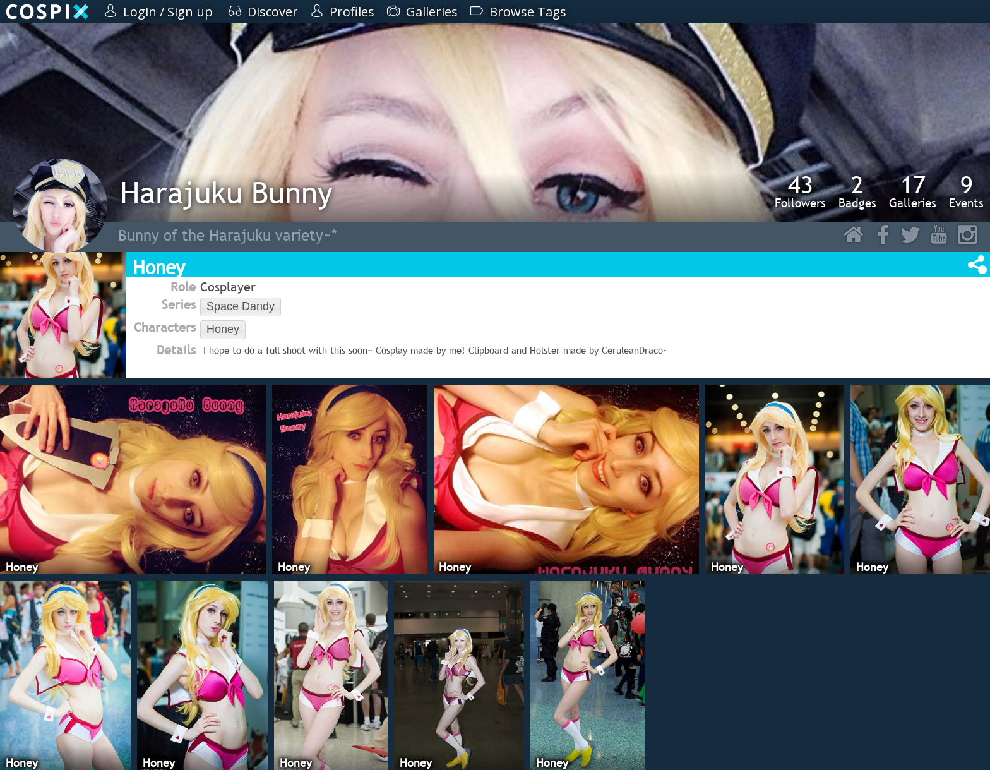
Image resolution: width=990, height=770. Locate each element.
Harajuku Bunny (226, 192)
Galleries (912, 191)
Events (966, 191)
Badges (857, 191)
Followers (800, 191)
